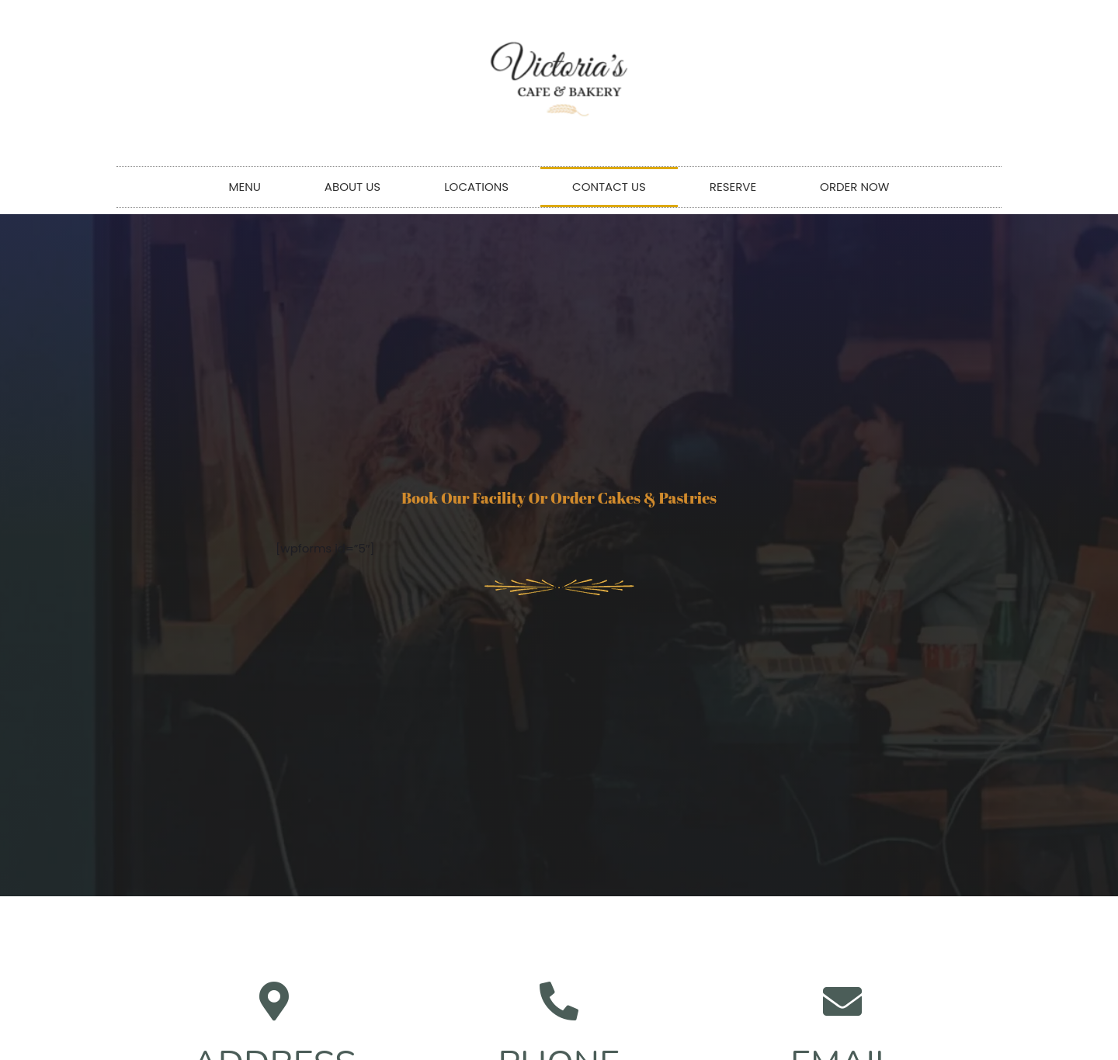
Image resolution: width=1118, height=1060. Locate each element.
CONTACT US (609, 186)
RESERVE (733, 186)
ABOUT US (352, 186)
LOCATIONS (476, 186)
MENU (245, 186)
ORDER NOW (854, 186)
